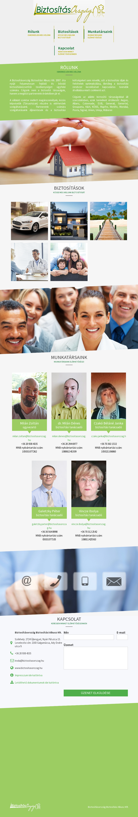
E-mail (121, 632)
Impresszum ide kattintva (28, 675)
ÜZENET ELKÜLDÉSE (96, 693)
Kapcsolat (71, 50)
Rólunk (41, 32)
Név (66, 632)
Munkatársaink (101, 34)
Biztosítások (71, 34)
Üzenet (68, 645)
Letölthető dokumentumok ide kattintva (37, 682)
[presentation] (90, 679)
